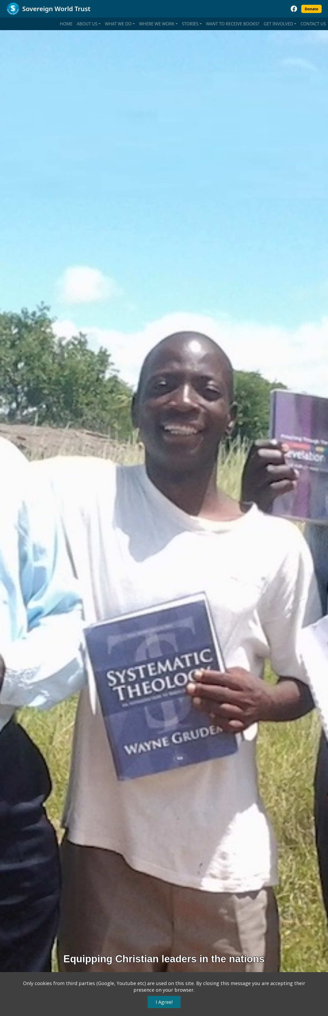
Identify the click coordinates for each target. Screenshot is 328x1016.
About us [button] (87, 24)
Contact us (313, 24)
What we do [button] (118, 24)
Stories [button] (190, 24)
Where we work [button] (156, 24)
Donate (311, 8)
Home (66, 24)
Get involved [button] (278, 24)
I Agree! (164, 1002)
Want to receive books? (232, 24)
